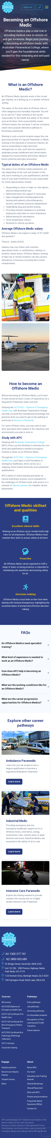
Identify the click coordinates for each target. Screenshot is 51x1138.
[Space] (25, 939)
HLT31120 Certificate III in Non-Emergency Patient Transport (12, 1025)
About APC (32, 1067)
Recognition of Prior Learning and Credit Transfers (35, 1022)
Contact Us (31, 1108)
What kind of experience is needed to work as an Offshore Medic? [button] (22, 659)
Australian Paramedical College (29, 442)
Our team (31, 1072)
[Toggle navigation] (46, 7)
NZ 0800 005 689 (14, 959)
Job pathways (33, 1006)
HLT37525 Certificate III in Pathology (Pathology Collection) (12, 1035)
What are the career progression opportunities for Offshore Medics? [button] (21, 700)
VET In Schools (8, 1043)
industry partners (20, 485)
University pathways (35, 1011)
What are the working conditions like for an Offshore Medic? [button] (24, 687)
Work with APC (33, 1092)
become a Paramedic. (24, 420)
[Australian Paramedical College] (8, 7)
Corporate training (9, 1048)
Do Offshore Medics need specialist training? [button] (22, 645)
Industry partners (9, 1067)
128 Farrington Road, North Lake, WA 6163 (25, 980)
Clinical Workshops (35, 1084)
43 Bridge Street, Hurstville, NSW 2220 (23, 964)
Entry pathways (33, 1002)
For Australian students (37, 1015)
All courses (6, 1002)
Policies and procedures (37, 1097)
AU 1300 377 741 (14, 953)
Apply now (27, 7)
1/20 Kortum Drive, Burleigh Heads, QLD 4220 (26, 976)
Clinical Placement (35, 1088)
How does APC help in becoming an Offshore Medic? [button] (21, 673)
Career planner (33, 1030)
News (4, 1084)
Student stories (8, 1079)
